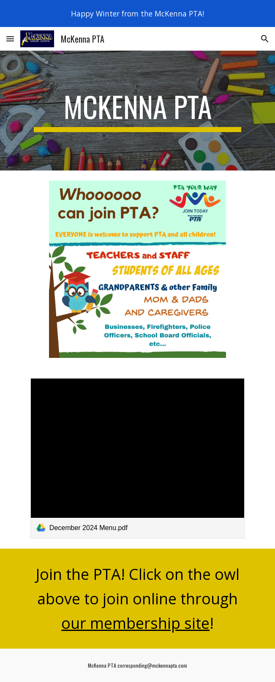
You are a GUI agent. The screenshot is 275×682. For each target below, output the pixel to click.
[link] (137, 458)
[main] (137, 110)
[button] (10, 38)
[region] (137, 13)
